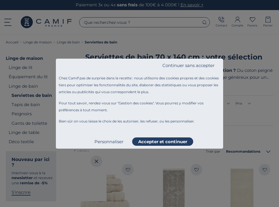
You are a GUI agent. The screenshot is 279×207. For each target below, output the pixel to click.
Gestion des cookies (136, 103)
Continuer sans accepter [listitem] (188, 65)
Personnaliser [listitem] (109, 141)
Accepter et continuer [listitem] (162, 141)
